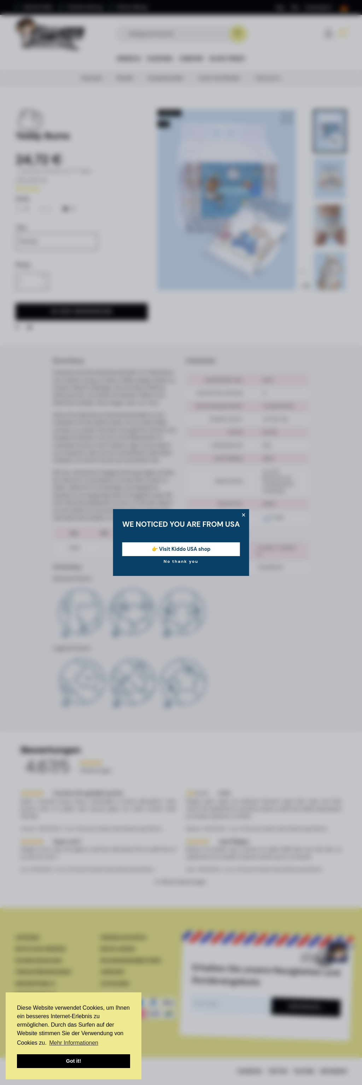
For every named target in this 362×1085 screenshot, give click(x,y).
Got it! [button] (73, 1061)
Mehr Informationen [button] (73, 1043)
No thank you (181, 561)
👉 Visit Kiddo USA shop (181, 549)
